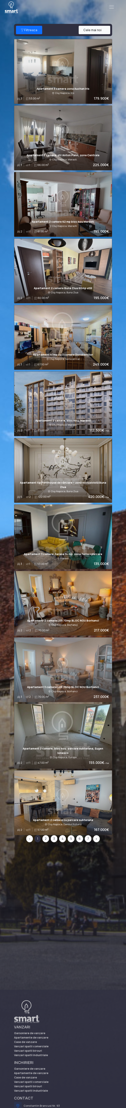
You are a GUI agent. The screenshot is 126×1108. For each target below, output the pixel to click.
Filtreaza (29, 30)
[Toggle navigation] (111, 7)
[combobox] (94, 30)
